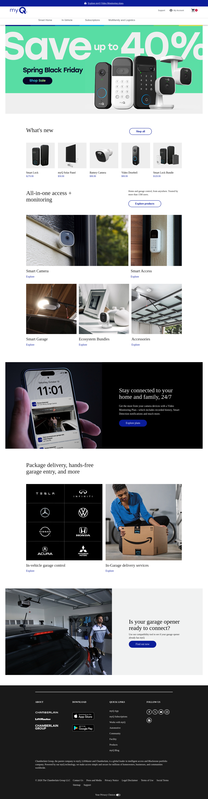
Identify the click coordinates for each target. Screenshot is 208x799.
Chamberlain (102, 754)
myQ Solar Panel (67, 166)
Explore (30, 270)
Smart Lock (32, 166)
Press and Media (94, 774)
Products (113, 738)
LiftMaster (87, 754)
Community (114, 727)
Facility (113, 732)
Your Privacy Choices (105, 788)
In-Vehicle (67, 13)
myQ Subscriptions (118, 710)
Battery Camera (98, 166)
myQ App (114, 704)
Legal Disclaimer (130, 774)
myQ (78, 754)
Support (161, 4)
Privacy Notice (112, 774)
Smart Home (45, 13)
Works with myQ (117, 715)
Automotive (114, 721)
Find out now (143, 637)
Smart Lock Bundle (163, 166)
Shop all (140, 124)
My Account (177, 3)
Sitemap (76, 778)
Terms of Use (147, 774)
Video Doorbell (129, 166)
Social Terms (163, 774)
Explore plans (133, 416)
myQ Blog (114, 744)
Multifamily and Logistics (122, 13)
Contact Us (78, 774)
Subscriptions (93, 13)
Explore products (144, 197)
